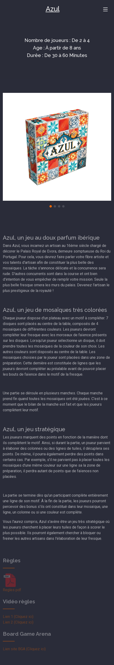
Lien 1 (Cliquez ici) (18, 621)
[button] (50, 206)
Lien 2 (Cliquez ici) (18, 627)
